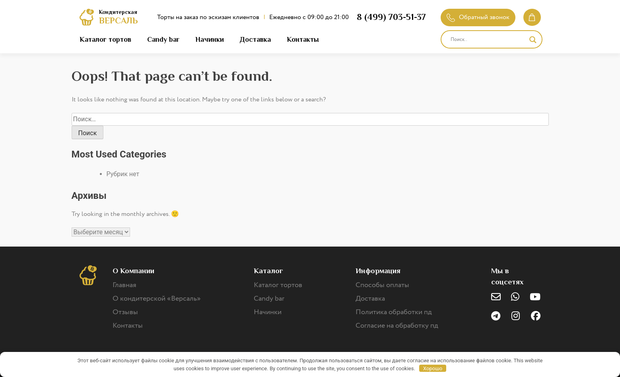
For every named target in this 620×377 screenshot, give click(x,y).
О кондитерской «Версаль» (157, 298)
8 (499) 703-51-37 (391, 17)
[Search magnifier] (532, 39)
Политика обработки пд (394, 312)
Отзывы (125, 312)
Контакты (303, 39)
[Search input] (488, 39)
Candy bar (163, 39)
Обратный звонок (478, 17)
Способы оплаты (382, 285)
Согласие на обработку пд (397, 326)
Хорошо (432, 368)
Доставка (255, 39)
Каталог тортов (105, 39)
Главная (124, 285)
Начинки (209, 39)
